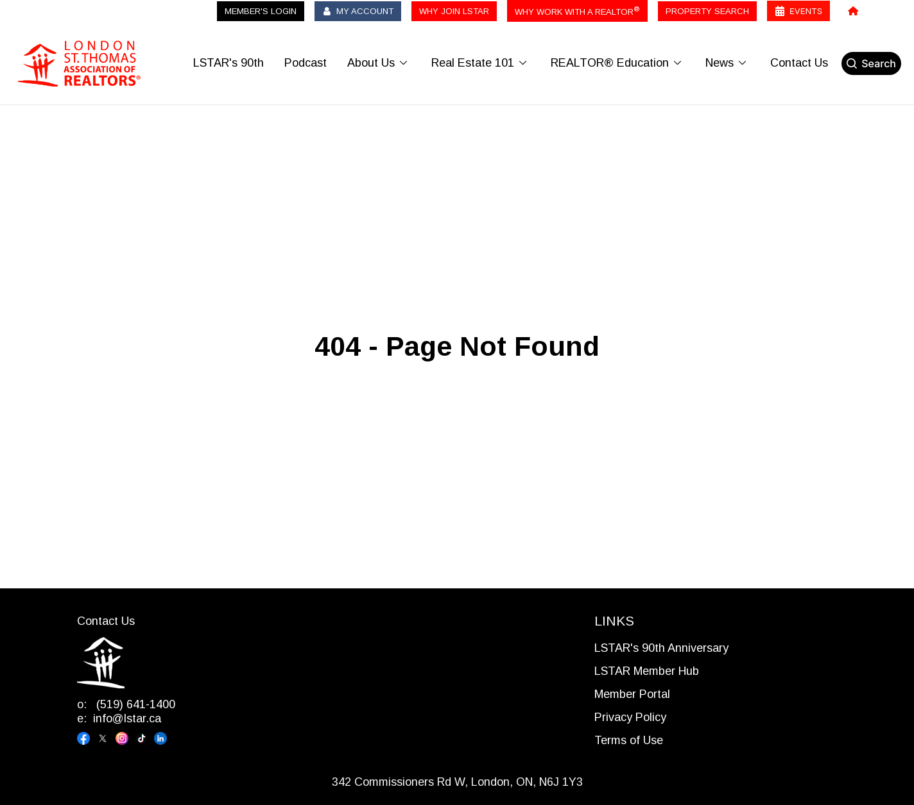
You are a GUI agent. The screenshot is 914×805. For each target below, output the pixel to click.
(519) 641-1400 (134, 704)
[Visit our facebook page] (86, 738)
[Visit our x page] (106, 738)
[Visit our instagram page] (125, 738)
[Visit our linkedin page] (163, 738)
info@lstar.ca (127, 718)
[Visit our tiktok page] (144, 738)
